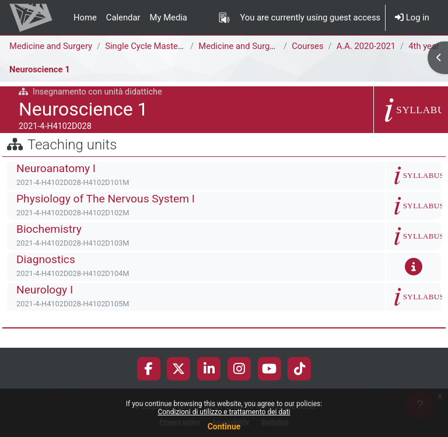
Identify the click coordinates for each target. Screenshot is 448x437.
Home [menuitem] (85, 17)
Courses (307, 46)
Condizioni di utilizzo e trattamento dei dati (224, 412)
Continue (224, 426)
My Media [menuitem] (168, 17)
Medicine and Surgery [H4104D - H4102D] (277, 46)
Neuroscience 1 (39, 69)
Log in (412, 17)
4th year (423, 46)
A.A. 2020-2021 (366, 46)
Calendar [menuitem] (123, 17)
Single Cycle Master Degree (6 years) (175, 46)
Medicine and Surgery (50, 46)
